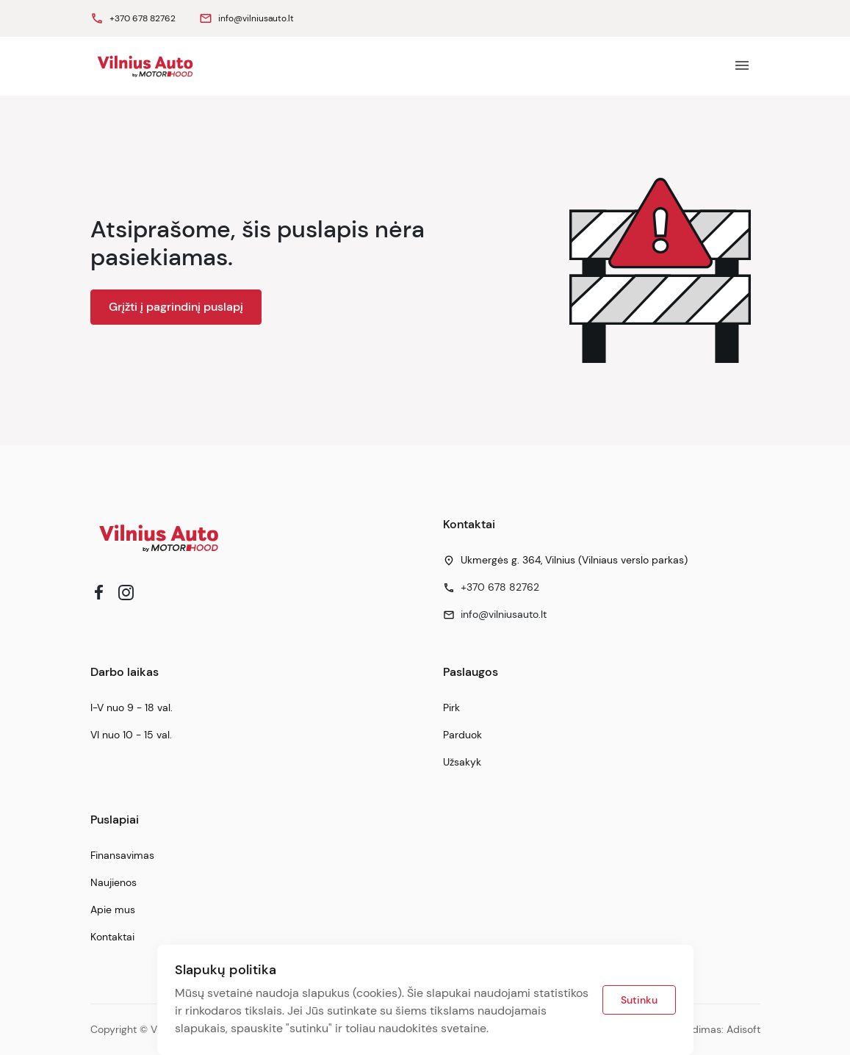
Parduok (462, 734)
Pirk (451, 707)
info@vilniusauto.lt (504, 614)
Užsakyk (462, 761)
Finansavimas (122, 855)
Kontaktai (112, 936)
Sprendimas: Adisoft (712, 1029)
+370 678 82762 (500, 587)
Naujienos (113, 882)
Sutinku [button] (639, 1000)
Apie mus (112, 909)
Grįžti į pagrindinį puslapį (176, 306)
